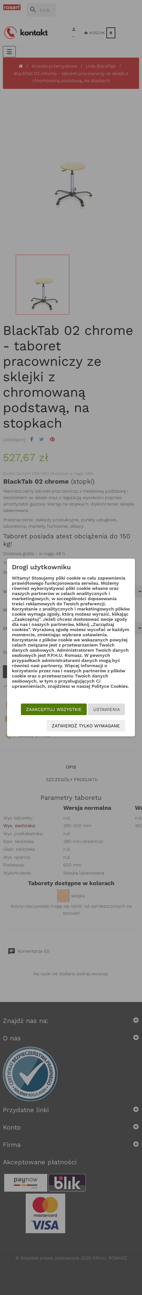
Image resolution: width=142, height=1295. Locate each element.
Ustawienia (106, 709)
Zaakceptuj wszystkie (54, 709)
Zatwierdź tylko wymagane (86, 725)
